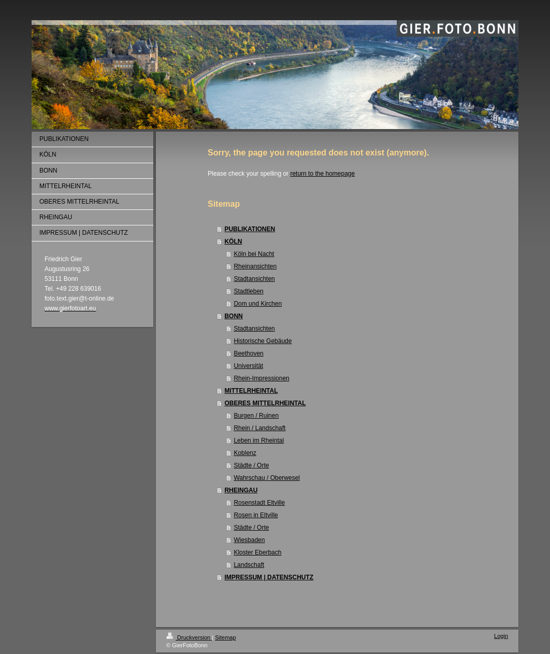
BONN (233, 316)
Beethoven (248, 353)
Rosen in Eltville (256, 515)
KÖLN (233, 241)
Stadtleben (248, 291)
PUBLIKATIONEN (249, 229)
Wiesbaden (249, 540)
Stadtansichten (254, 278)
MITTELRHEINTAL (251, 390)
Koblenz (245, 453)
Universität (248, 365)
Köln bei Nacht (254, 254)
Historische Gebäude (263, 341)
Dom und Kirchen (258, 303)
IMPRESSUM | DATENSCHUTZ (268, 577)
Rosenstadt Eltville (259, 502)
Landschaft (249, 564)
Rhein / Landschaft (259, 428)
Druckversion (189, 637)
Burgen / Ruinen (256, 415)
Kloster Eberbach (257, 552)
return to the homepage (322, 173)
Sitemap (225, 637)
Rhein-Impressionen (261, 378)
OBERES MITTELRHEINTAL (265, 403)
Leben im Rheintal (259, 440)
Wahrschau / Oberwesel (267, 477)
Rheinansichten (255, 266)
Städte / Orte (251, 465)
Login (501, 636)
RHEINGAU (240, 490)
